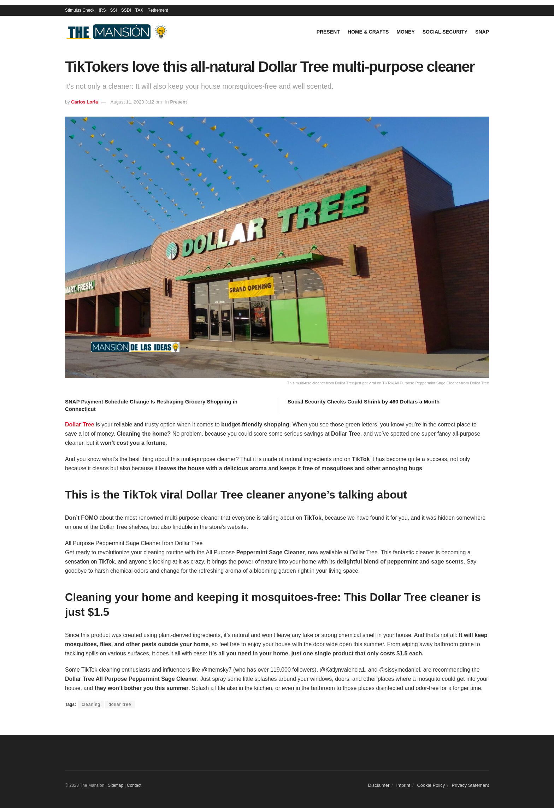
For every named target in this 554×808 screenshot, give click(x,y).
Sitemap (115, 785)
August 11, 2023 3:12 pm (136, 102)
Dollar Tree (79, 424)
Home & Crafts (368, 32)
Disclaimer (379, 785)
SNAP (482, 32)
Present (328, 32)
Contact (134, 785)
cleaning (91, 704)
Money (405, 32)
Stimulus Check (79, 10)
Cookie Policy (431, 785)
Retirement (157, 10)
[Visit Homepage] (118, 32)
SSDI (126, 10)
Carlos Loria (84, 102)
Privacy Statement (470, 785)
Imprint (403, 785)
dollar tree (119, 704)
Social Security (445, 32)
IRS (102, 10)
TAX (139, 10)
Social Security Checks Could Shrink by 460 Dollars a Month (364, 402)
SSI (113, 10)
